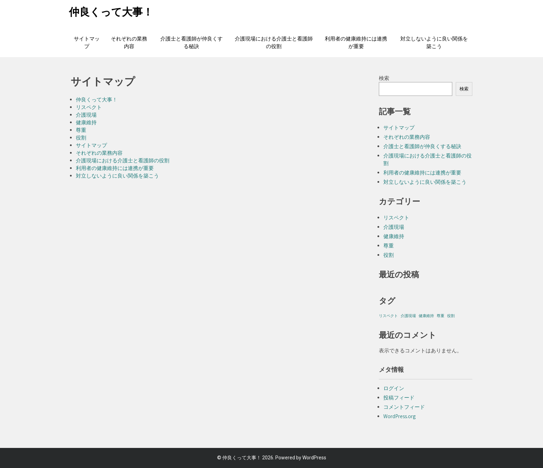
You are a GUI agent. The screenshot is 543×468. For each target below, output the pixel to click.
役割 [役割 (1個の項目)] (451, 315)
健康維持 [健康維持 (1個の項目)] (426, 315)
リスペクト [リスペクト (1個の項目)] (388, 315)
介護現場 (86, 114)
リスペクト (89, 107)
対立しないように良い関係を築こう (434, 43)
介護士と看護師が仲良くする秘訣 (191, 43)
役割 (81, 137)
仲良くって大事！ (111, 12)
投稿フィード (399, 397)
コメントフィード (404, 407)
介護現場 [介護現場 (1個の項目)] (408, 315)
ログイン (393, 388)
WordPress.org (399, 416)
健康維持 (86, 122)
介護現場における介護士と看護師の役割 (274, 43)
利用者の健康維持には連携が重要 (356, 43)
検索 (384, 78)
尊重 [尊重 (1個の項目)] (440, 315)
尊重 (81, 130)
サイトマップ (87, 43)
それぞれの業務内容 (129, 43)
